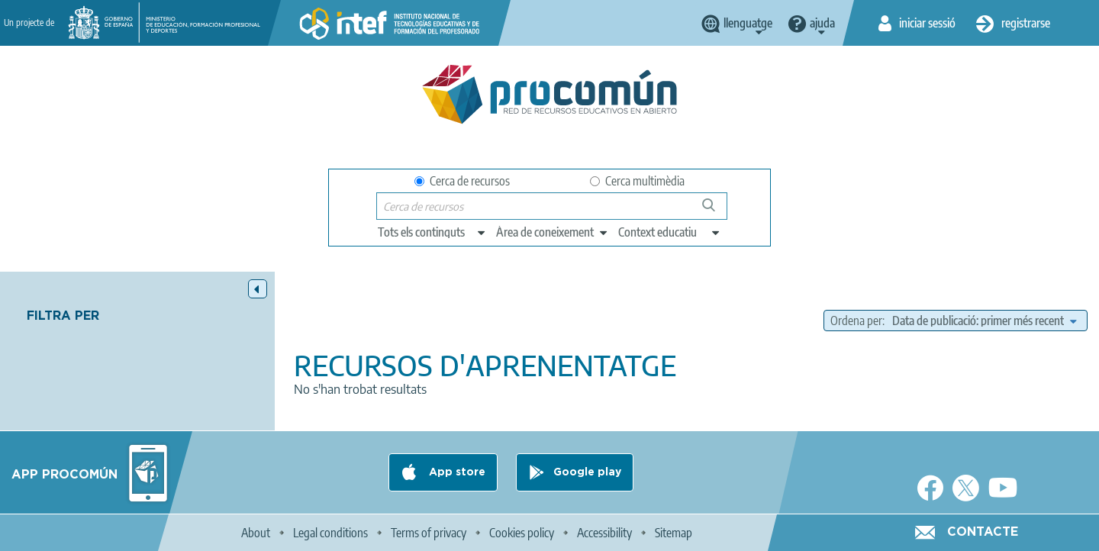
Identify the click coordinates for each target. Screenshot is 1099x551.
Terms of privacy (428, 532)
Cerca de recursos (462, 180)
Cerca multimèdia (637, 180)
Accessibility (604, 532)
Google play (587, 472)
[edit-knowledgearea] (552, 232)
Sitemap (673, 532)
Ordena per (856, 320)
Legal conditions (330, 532)
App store (455, 472)
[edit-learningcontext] (670, 232)
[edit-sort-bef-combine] (984, 320)
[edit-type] (432, 232)
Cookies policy (521, 532)
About (255, 532)
